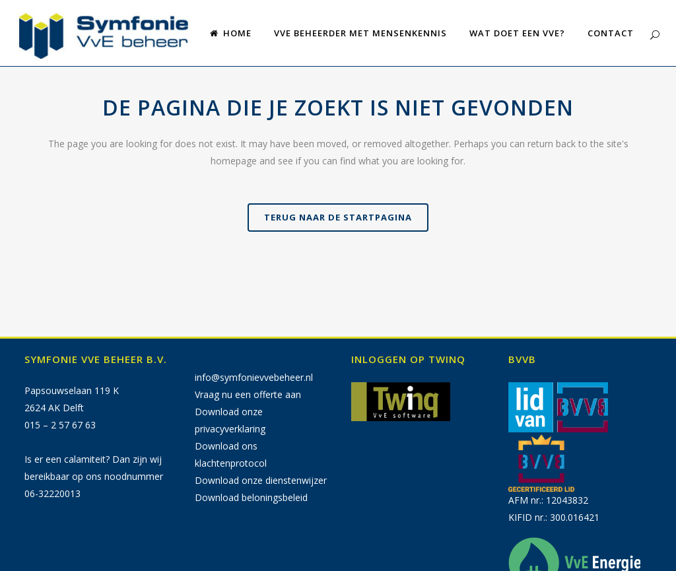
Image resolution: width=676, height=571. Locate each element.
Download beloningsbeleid (251, 497)
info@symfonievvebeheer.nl (254, 377)
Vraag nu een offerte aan (248, 394)
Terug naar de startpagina (338, 217)
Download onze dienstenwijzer (261, 480)
